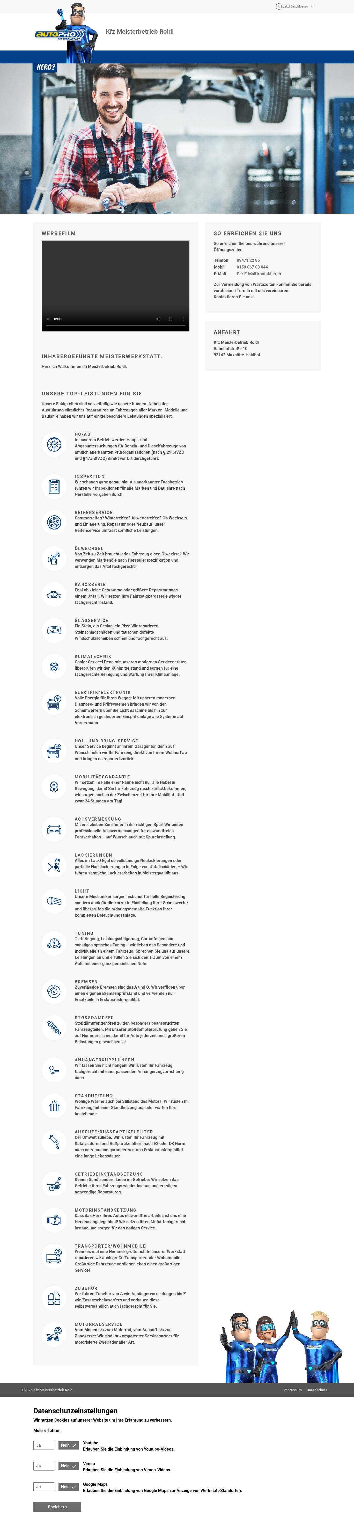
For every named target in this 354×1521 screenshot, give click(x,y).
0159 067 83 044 (252, 267)
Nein (65, 1445)
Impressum (292, 1390)
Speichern (57, 1506)
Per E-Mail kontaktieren (259, 273)
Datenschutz (317, 1390)
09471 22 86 (248, 260)
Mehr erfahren (47, 1430)
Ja (38, 1445)
